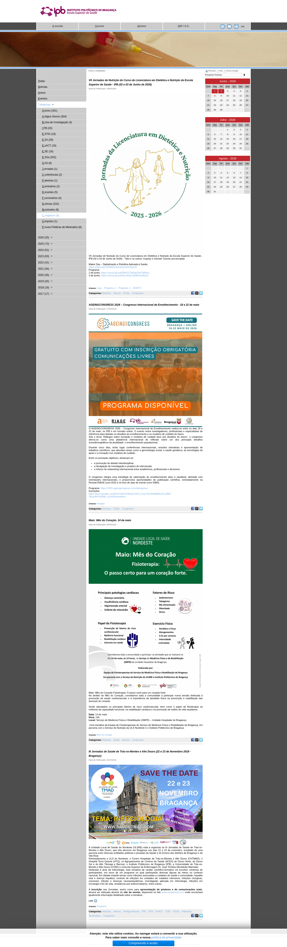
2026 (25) (45, 237)
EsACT (160, 911)
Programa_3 (124, 288)
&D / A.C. (183, 26)
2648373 (137, 288)
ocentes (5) (50, 192)
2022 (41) (45, 262)
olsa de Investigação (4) (57, 122)
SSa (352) (49, 157)
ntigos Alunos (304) (54, 116)
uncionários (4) (52, 198)
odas (41, 81)
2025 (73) (45, 243)
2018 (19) (45, 287)
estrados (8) (50, 209)
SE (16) (47, 151)
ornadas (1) (49, 168)
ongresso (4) (50, 215)
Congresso (138, 293)
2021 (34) (45, 269)
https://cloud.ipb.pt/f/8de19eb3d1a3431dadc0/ (113, 267)
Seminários (95, 915)
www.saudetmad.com (173, 892)
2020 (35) (45, 275)
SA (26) (47, 139)
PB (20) (47, 128)
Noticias (107, 293)
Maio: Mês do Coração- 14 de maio (110, 520)
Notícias (107, 911)
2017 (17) (45, 294)
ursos (99, 26)
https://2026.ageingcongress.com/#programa (123, 488)
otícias (42, 86)
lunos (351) (49, 110)
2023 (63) (45, 256)
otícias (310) (50, 203)
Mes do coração (104, 735)
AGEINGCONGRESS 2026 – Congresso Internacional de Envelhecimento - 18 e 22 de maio (144, 304)
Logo (99, 288)
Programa (101, 906)
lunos (141, 26)
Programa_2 (110, 288)
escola (57, 26)
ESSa (126, 293)
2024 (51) (45, 250)
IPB (144, 911)
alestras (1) (49, 180)
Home (91, 71)
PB (242, 26)
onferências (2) (52, 174)
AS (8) (47, 163)
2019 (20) (45, 281)
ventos (42, 98)
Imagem (101, 503)
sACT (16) (49, 145)
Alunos (117, 293)
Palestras (187, 911)
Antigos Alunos (131, 911)
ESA (150, 911)
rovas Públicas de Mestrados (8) (62, 227)
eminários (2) (51, 186)
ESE (168, 911)
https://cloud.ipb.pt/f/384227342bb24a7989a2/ (125, 272)
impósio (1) (49, 221)
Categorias (46, 104)
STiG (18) (49, 133)
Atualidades (100, 71)
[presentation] (210, 71)
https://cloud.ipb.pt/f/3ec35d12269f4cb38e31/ (125, 275)
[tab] (210, 71)
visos (42, 92)
